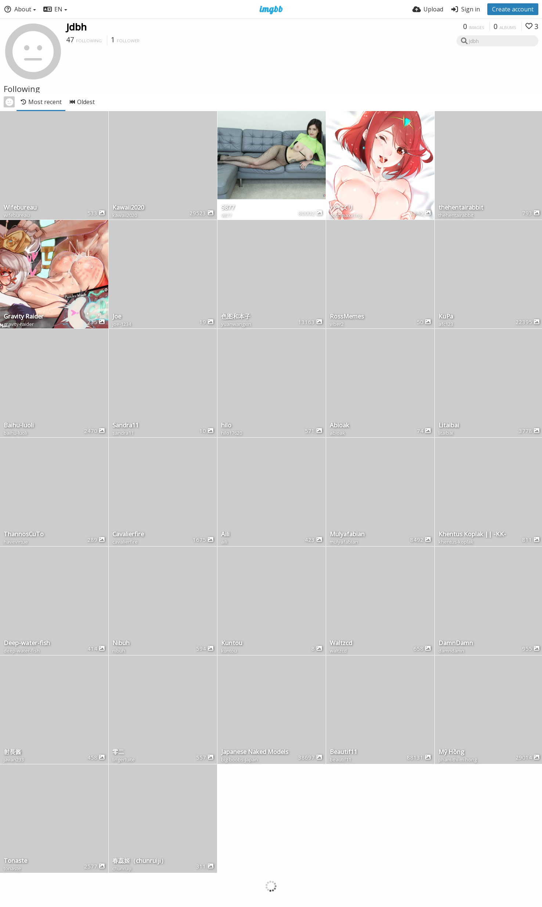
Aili (225, 534)
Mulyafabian (347, 534)
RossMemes (347, 316)
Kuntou (231, 643)
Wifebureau (20, 207)
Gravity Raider (24, 316)
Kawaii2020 (128, 207)
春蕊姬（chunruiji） (139, 861)
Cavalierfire (128, 534)
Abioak (339, 425)
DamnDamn (455, 643)
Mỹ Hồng (451, 752)
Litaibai (448, 425)
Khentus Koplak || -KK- (472, 534)
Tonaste (15, 861)
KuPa (445, 316)
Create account (513, 9)
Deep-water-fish (27, 643)
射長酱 (12, 752)
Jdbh (76, 26)
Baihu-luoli (19, 425)
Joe (116, 316)
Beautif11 (343, 752)
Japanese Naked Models (254, 752)
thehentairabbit (460, 207)
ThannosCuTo (24, 534)
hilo (226, 425)
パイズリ (341, 207)
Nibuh (121, 643)
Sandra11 (125, 425)
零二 (118, 752)
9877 (227, 207)
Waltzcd (341, 643)
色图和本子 (235, 316)
